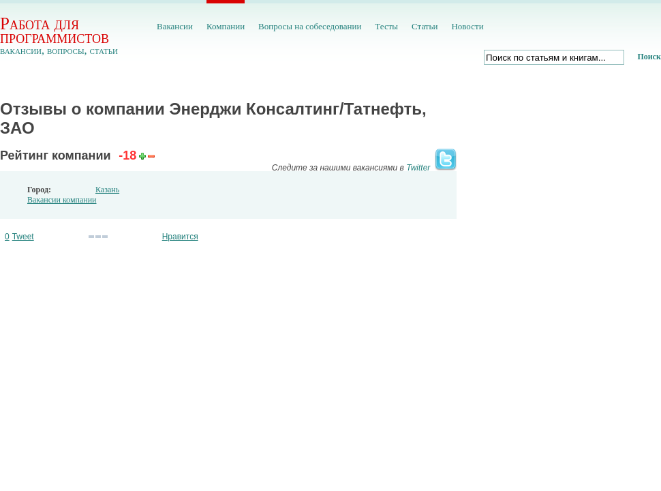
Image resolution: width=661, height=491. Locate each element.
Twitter (418, 168)
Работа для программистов (54, 30)
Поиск (650, 56)
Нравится (180, 236)
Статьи (424, 26)
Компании (225, 26)
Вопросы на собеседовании (309, 26)
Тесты (386, 26)
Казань (107, 189)
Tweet (23, 236)
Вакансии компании (62, 200)
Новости (467, 26)
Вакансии (175, 26)
